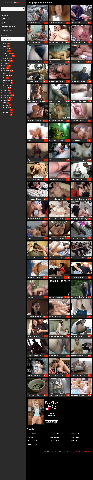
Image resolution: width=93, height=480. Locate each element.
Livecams (6, 115)
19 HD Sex (75, 433)
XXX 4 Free (75, 441)
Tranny (6, 88)
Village (6, 107)
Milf (5, 68)
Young (6, 51)
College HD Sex (54, 441)
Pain (5, 78)
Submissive (7, 80)
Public (6, 100)
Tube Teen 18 (54, 437)
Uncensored (7, 95)
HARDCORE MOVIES (12, 3)
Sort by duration (8, 30)
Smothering (7, 83)
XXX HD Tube (54, 433)
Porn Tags (6, 19)
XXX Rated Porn (33, 445)
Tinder (5, 63)
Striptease (7, 112)
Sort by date (7, 23)
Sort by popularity (8, 27)
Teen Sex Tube (33, 441)
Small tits (7, 61)
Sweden (5, 73)
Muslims (6, 48)
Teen (6, 66)
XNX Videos (75, 437)
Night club (6, 85)
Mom (5, 46)
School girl (7, 53)
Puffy (5, 102)
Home (5, 15)
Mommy (6, 58)
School (6, 90)
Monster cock (8, 56)
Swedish (6, 93)
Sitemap (64, 451)
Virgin (5, 43)
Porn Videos (32, 433)
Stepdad (6, 75)
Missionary (7, 110)
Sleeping (6, 97)
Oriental (6, 105)
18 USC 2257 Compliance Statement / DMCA (79, 451)
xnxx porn (31, 437)
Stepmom (7, 70)
